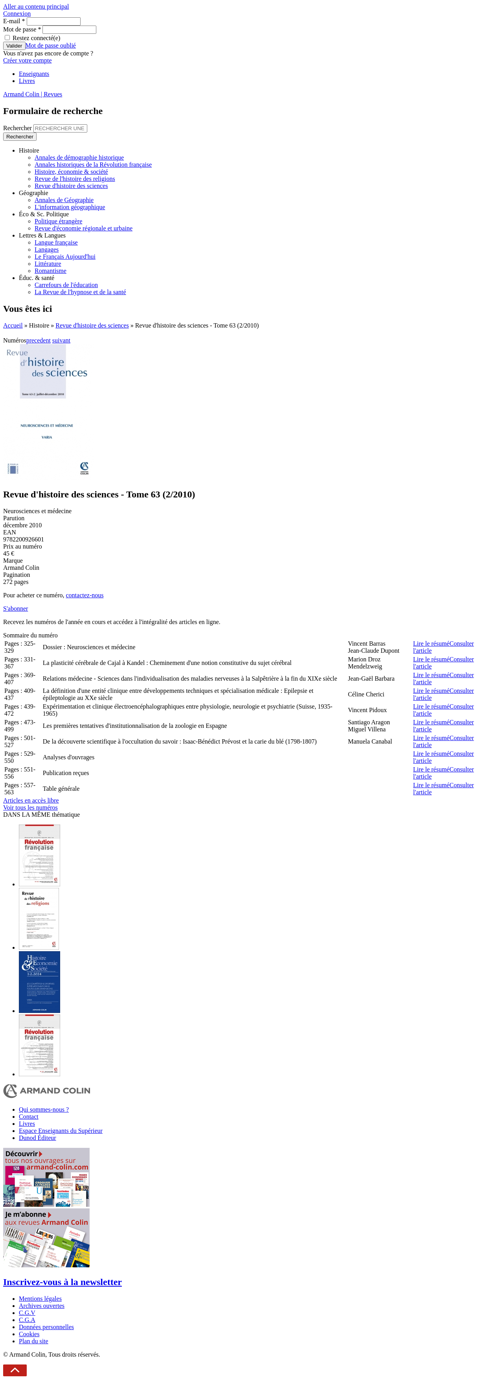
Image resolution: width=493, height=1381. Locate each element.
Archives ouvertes (41, 1305)
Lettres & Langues (42, 235)
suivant (61, 340)
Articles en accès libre (31, 800)
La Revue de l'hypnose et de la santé (80, 292)
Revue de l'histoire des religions (75, 178)
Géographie (33, 193)
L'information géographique (70, 207)
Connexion (17, 13)
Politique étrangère (58, 221)
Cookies (29, 1334)
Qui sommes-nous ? (44, 1109)
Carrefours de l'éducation (66, 285)
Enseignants (34, 73)
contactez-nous (84, 595)
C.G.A (27, 1320)
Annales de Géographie (64, 200)
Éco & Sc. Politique (44, 214)
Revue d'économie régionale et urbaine (83, 228)
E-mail (14, 21)
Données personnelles (46, 1327)
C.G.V (27, 1312)
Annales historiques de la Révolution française (93, 164)
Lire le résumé (431, 643)
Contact (29, 1116)
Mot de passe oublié (51, 45)
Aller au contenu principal (36, 6)
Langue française (56, 242)
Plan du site (33, 1341)
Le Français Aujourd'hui (65, 256)
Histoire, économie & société (71, 171)
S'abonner (15, 608)
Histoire (29, 150)
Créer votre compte (27, 60)
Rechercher (18, 128)
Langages (47, 249)
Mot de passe (22, 29)
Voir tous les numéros (30, 807)
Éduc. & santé (36, 277)
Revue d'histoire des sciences (71, 185)
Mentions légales (40, 1298)
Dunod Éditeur (37, 1137)
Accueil (13, 325)
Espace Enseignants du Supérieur (61, 1130)
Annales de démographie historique (79, 157)
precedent (38, 340)
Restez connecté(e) (36, 38)
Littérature (48, 263)
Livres (27, 80)
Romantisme (50, 270)
